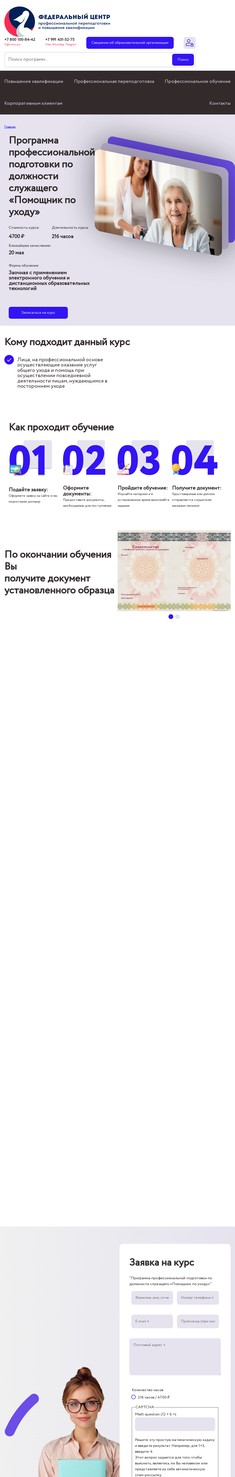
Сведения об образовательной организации (130, 43)
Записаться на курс (38, 312)
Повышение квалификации (33, 81)
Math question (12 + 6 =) (155, 1414)
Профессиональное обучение (198, 81)
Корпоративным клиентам (33, 103)
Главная (9, 126)
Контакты (220, 103)
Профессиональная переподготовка (114, 81)
